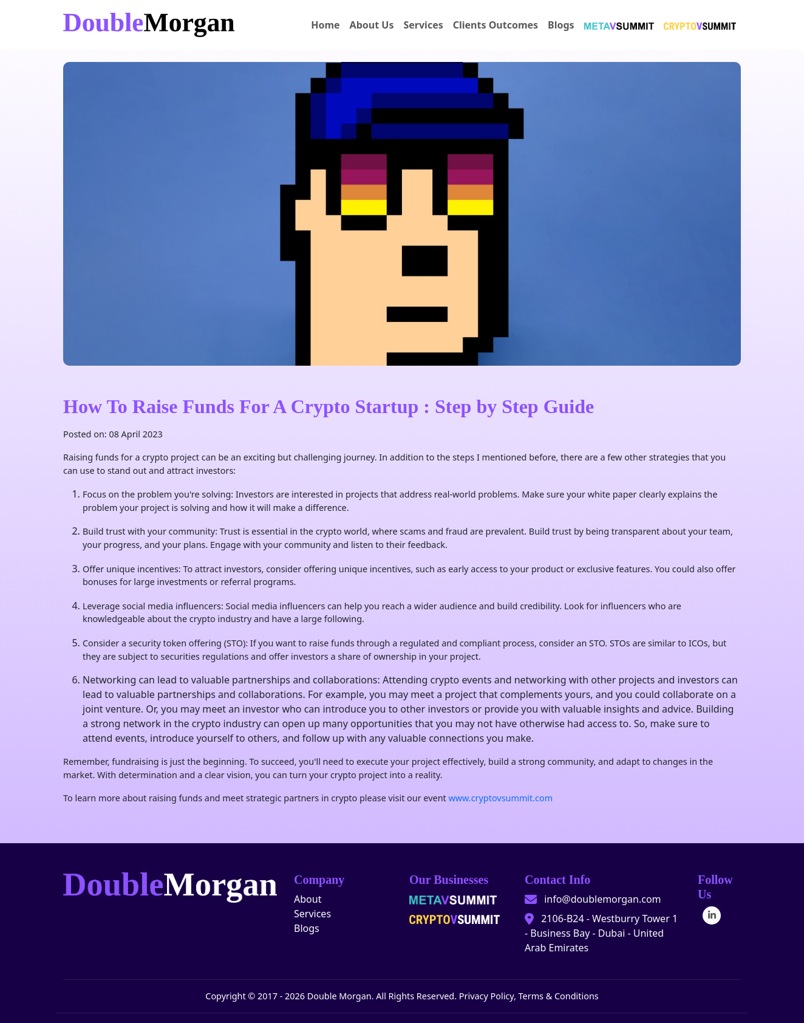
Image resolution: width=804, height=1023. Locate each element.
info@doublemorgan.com (602, 899)
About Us (372, 25)
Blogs (561, 25)
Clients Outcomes (495, 25)
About (307, 899)
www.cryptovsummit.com (500, 798)
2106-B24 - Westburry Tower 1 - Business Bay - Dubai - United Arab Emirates (601, 933)
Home (325, 25)
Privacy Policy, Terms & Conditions (529, 996)
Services (423, 25)
